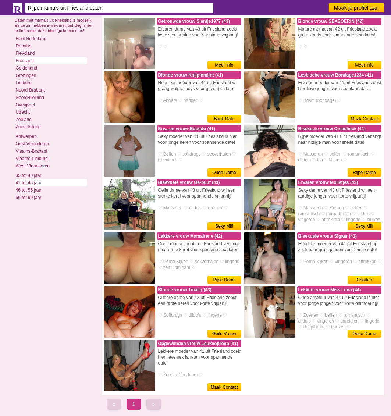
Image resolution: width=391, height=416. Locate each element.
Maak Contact (364, 118)
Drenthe (24, 46)
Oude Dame (224, 172)
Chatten (364, 279)
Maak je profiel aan (356, 8)
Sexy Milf (224, 226)
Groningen (26, 75)
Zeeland (24, 119)
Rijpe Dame (364, 172)
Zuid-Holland (28, 126)
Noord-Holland (30, 97)
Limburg (24, 82)
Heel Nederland (31, 38)
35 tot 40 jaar (29, 175)
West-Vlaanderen (33, 165)
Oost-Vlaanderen (32, 143)
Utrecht (23, 112)
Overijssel (25, 104)
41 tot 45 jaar (29, 182)
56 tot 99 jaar (29, 197)
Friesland (25, 60)
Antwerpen (26, 136)
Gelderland (27, 68)
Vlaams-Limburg (32, 158)
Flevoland (25, 53)
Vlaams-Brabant (31, 151)
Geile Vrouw (224, 333)
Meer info (224, 65)
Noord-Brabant (30, 90)
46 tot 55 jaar (29, 190)
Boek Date (224, 118)
